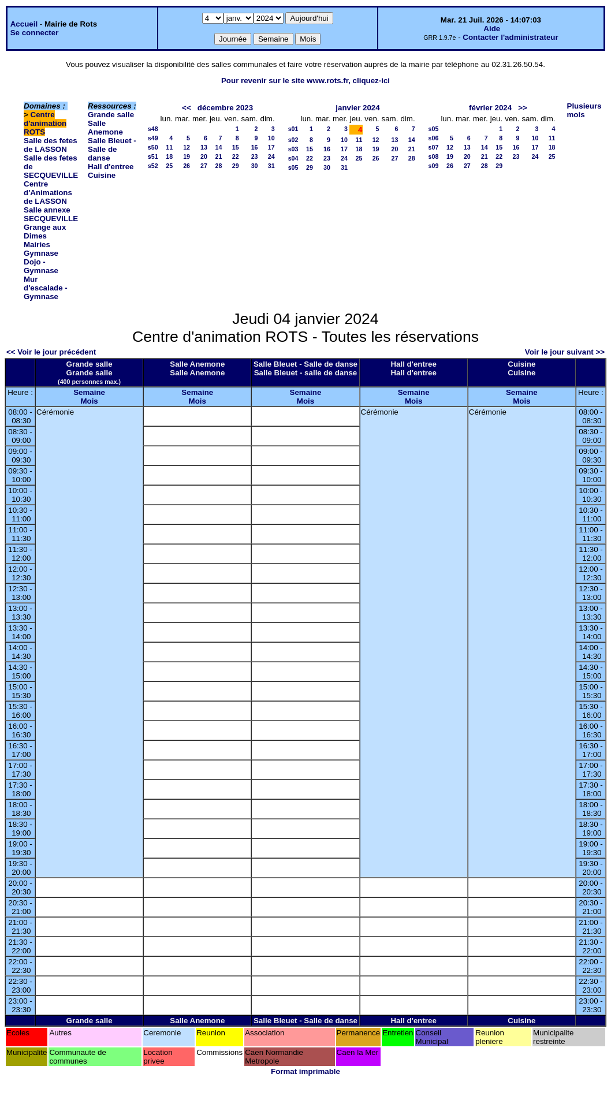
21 (218, 156)
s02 (293, 139)
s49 (153, 138)
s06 (434, 138)
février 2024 (490, 107)
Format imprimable (305, 1071)
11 (169, 147)
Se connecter (34, 32)
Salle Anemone (105, 127)
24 (271, 156)
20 (203, 156)
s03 (293, 149)
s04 (293, 158)
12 (186, 147)
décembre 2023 (225, 107)
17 (271, 147)
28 (218, 165)
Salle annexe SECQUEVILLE (51, 214)
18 (169, 156)
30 (254, 165)
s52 (153, 165)
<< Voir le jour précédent (51, 352)
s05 (293, 167)
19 (186, 156)
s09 (434, 165)
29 (235, 165)
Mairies (37, 244)
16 (254, 147)
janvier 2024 (357, 107)
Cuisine (102, 175)
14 (218, 147)
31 (271, 165)
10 (271, 138)
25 (169, 165)
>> (522, 107)
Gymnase (41, 253)
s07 (434, 147)
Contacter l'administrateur (510, 37)
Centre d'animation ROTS (45, 123)
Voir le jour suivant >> (565, 352)
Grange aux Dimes (45, 231)
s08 (434, 156)
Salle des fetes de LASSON (50, 145)
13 (203, 147)
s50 (153, 147)
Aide (491, 28)
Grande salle (111, 114)
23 (254, 156)
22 (235, 156)
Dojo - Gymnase (41, 266)
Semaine (89, 392)
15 (235, 147)
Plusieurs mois (584, 110)
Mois (89, 401)
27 (203, 165)
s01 (293, 128)
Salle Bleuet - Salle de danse (112, 149)
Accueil (24, 24)
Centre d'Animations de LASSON (48, 193)
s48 (153, 128)
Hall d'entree (110, 166)
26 (186, 165)
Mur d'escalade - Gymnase (46, 288)
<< (186, 107)
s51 (153, 156)
